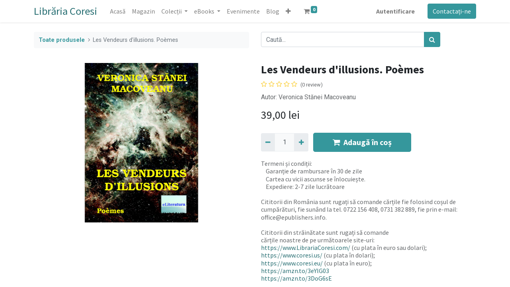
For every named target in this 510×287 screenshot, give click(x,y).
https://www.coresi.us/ (291, 255)
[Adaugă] (301, 142)
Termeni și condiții (286, 163)
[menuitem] (118, 11)
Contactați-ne (452, 11)
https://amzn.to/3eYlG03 (295, 271)
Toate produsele (62, 40)
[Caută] (432, 39)
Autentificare (395, 11)
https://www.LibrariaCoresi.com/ (305, 248)
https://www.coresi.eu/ (292, 263)
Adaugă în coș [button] (362, 142)
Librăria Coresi (65, 11)
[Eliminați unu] (268, 142)
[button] (288, 11)
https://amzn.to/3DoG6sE (296, 278)
